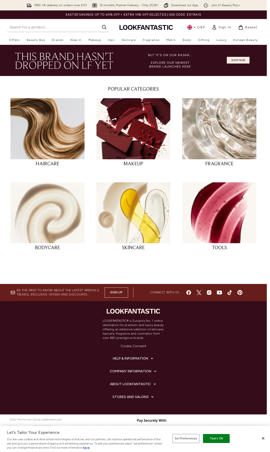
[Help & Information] (133, 358)
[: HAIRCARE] (47, 134)
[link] (221, 27)
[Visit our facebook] (189, 292)
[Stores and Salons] (133, 397)
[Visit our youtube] (219, 292)
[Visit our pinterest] (240, 292)
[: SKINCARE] (133, 218)
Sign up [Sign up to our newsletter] (116, 292)
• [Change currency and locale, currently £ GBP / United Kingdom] (196, 27)
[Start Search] (104, 27)
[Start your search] (58, 27)
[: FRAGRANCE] (219, 134)
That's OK (216, 438)
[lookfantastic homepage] (146, 27)
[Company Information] (133, 371)
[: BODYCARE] (47, 218)
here (86, 447)
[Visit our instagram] (209, 292)
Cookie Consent (133, 346)
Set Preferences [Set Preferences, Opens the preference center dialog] (186, 438)
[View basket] (248, 27)
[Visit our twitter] (199, 292)
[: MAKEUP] (133, 134)
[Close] (263, 438)
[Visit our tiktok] (230, 292)
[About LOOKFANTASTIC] (133, 384)
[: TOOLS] (219, 218)
